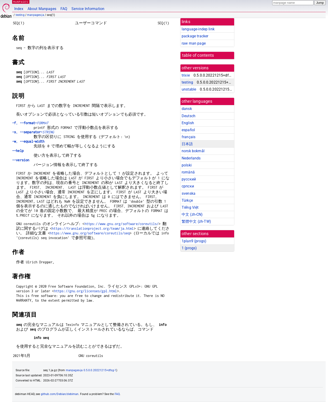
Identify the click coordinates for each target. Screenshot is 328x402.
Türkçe (187, 200)
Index (18, 9)
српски (188, 186)
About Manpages (42, 9)
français (188, 137)
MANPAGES (20, 1)
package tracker (195, 36)
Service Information (87, 9)
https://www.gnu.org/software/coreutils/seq (90, 233)
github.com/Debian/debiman (60, 394)
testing (20, 15)
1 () (189, 248)
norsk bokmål (193, 151)
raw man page (194, 43)
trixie (186, 75)
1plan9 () (194, 241)
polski (187, 165)
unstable (189, 89)
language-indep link (198, 29)
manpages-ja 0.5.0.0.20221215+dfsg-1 (91, 370)
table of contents (198, 55)
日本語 (187, 144)
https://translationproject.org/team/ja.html (93, 228)
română (188, 172)
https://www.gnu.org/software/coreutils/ (122, 224)
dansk (187, 108)
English (188, 123)
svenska (188, 193)
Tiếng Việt (190, 207)
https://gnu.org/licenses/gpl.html (85, 291)
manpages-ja (35, 15)
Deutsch (188, 116)
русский (189, 179)
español (188, 130)
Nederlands (191, 158)
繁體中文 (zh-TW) (196, 221)
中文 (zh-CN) (192, 214)
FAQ (63, 9)
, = (30, 123)
